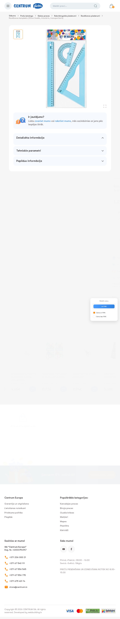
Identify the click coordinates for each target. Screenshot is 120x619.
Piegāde (8, 517)
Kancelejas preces (69, 504)
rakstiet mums (63, 121)
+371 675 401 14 (17, 581)
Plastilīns (64, 526)
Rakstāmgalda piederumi (65, 16)
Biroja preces (66, 508)
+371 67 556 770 (17, 575)
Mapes (63, 521)
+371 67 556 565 (17, 569)
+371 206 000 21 (17, 557)
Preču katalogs (26, 16)
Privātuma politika (13, 512)
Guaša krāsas (67, 512)
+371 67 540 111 (17, 563)
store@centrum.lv (18, 587)
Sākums (12, 16)
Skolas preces (44, 16)
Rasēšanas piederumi (90, 16)
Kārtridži (64, 530)
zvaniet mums (43, 121)
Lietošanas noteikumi (15, 508)
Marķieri (64, 517)
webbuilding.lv (35, 612)
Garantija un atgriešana (16, 504)
